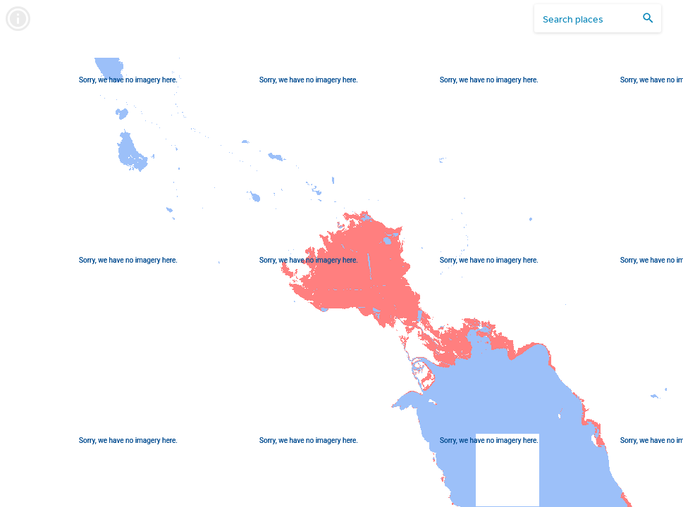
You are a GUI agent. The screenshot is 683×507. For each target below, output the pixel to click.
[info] (18, 18)
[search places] (589, 18)
